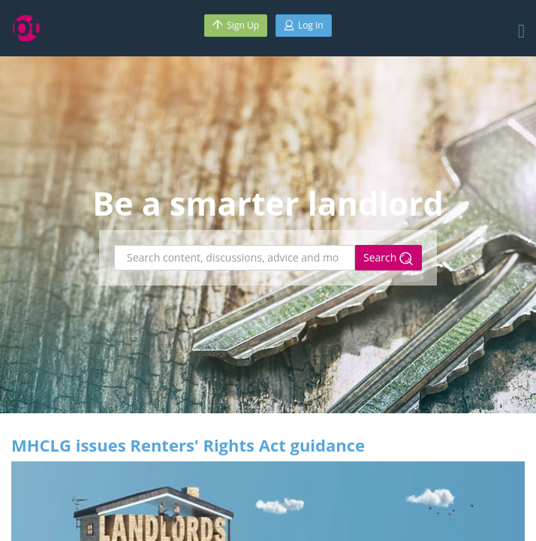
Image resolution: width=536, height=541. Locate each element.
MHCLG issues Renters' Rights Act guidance (188, 445)
